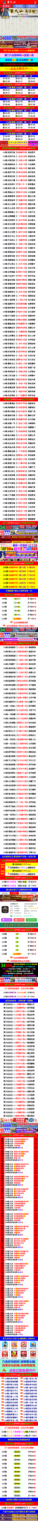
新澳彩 (6, 6)
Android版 (7, 920)
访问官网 (31, 920)
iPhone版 (19, 920)
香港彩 (19, 6)
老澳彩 (31, 6)
